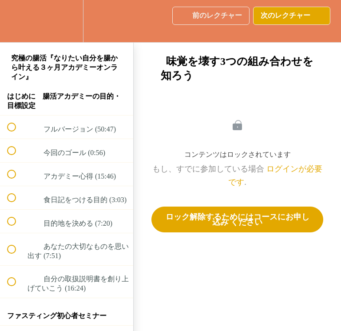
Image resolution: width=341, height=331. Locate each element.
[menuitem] (66, 21)
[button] (16, 21)
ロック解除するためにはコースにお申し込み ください (237, 219)
